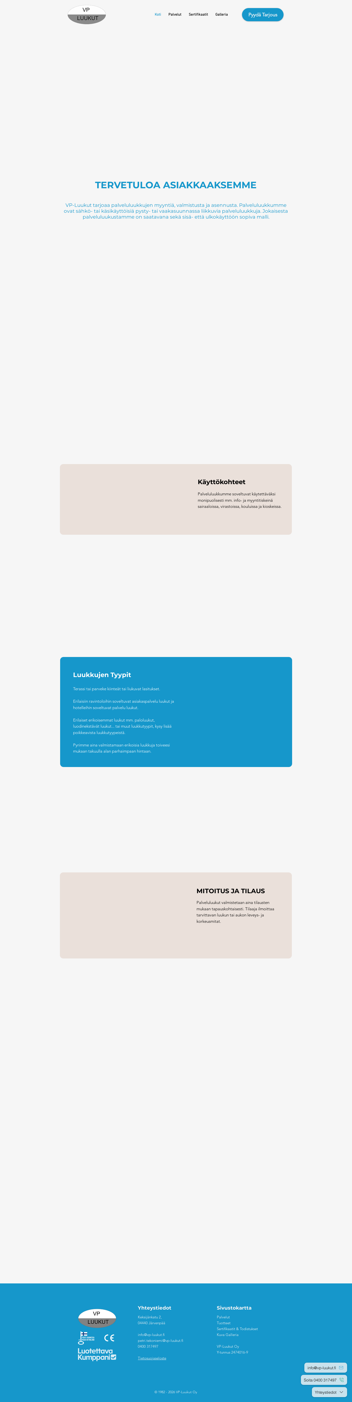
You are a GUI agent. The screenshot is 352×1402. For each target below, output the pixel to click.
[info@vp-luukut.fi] (325, 1368)
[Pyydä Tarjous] (263, 14)
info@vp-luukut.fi (151, 1334)
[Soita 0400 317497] (324, 1380)
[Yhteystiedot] (329, 1392)
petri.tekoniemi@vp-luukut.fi (160, 1340)
